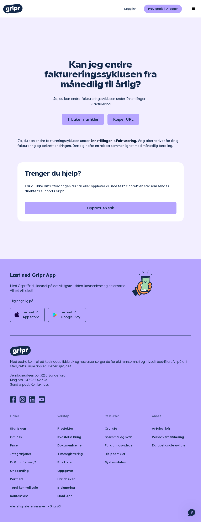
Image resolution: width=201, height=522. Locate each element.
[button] (193, 9)
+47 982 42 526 (35, 380)
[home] (12, 8)
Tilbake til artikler (83, 119)
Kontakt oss (40, 384)
